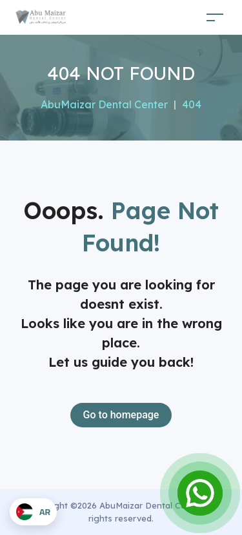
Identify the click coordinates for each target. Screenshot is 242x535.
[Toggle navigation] (215, 17)
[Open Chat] (200, 493)
